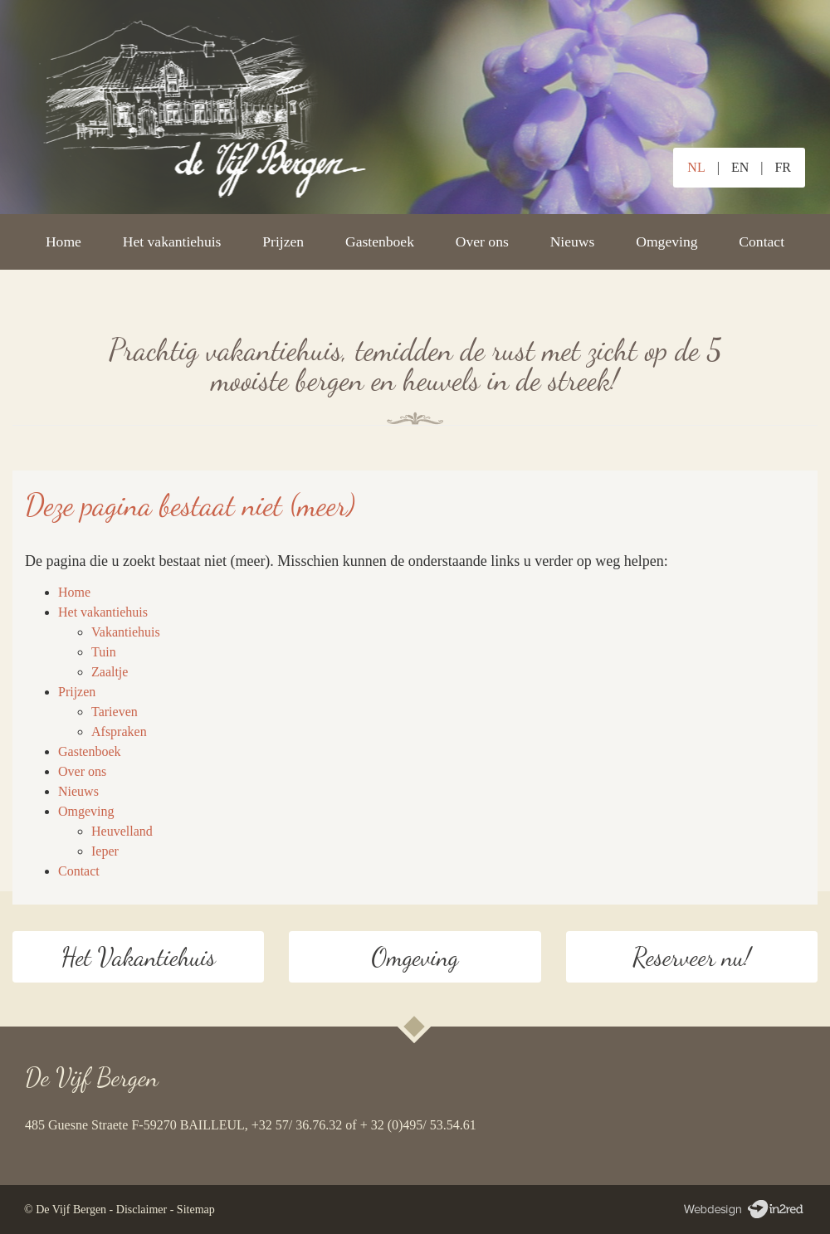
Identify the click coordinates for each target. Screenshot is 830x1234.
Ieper (105, 851)
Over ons (482, 241)
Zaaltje (109, 672)
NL (696, 167)
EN (740, 167)
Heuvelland (122, 831)
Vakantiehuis (125, 632)
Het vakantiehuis (172, 241)
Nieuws (572, 241)
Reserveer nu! (691, 957)
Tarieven (114, 712)
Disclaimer (141, 1209)
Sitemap (196, 1209)
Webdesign (743, 1209)
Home (63, 241)
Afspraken (119, 731)
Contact (761, 241)
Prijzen (283, 241)
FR (782, 167)
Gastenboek (379, 241)
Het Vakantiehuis (138, 957)
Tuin (103, 652)
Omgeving (666, 241)
